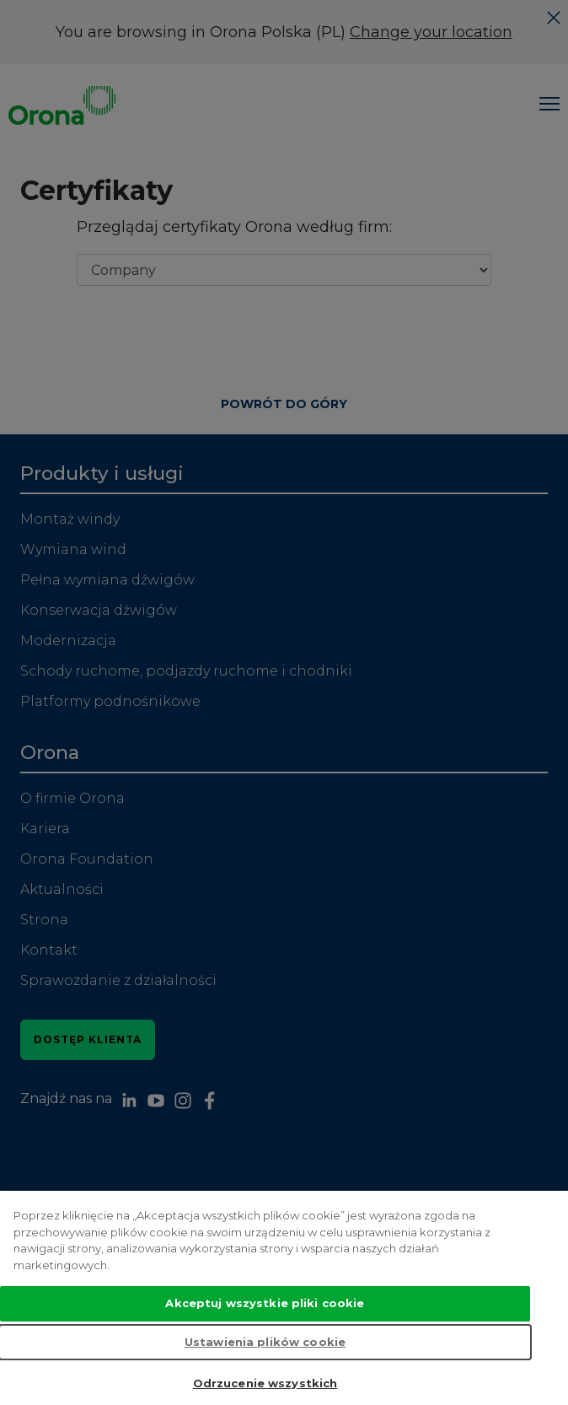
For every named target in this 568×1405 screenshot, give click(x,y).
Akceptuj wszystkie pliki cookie (264, 1328)
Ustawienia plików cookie (265, 1366)
